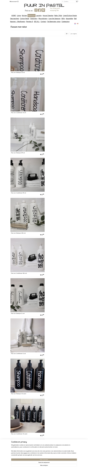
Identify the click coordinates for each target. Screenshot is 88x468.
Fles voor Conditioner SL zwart (53, 342)
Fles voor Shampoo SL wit (18, 187)
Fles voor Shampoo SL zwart (18, 342)
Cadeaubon (66, 22)
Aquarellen (69, 19)
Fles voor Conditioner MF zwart (53, 265)
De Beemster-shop (54, 22)
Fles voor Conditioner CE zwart (53, 226)
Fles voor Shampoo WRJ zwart (19, 303)
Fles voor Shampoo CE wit (18, 71)
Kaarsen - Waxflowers (17, 22)
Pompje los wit (15, 420)
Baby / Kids (58, 16)
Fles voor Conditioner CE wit (52, 71)
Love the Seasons (54, 19)
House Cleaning (48, 16)
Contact (43, 22)
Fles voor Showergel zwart (52, 381)
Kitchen (24, 16)
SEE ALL (37, 22)
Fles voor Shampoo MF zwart (18, 265)
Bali (75, 19)
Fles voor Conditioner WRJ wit (53, 148)
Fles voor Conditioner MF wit (52, 109)
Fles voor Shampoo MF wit (18, 109)
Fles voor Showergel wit (17, 381)
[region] (36, 459)
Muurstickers (42, 19)
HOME (13, 16)
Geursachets (14, 19)
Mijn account (14, 1)
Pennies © (29, 22)
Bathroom (31, 16)
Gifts (63, 19)
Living (19, 16)
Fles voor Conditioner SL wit (52, 187)
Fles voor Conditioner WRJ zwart (54, 303)
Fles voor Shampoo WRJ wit (18, 148)
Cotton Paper (24, 19)
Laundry (39, 16)
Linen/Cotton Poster (70, 16)
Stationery (33, 19)
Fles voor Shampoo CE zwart (18, 226)
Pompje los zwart (49, 420)
